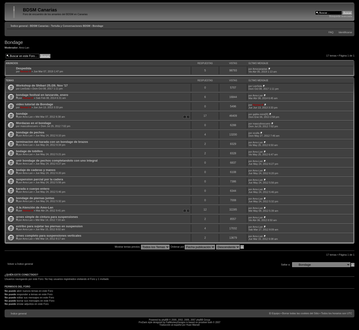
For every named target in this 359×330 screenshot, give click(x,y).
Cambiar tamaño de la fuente (348, 25)
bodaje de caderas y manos (35, 170)
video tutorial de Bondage (34, 104)
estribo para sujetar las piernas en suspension (49, 226)
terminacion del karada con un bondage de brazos (52, 141)
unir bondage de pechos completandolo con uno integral (57, 160)
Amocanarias (260, 69)
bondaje (22, 113)
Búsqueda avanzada (340, 16)
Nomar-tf (25, 71)
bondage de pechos (30, 132)
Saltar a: (285, 264)
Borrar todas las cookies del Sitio (300, 313)
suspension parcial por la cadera (39, 179)
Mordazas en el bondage (33, 123)
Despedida (23, 68)
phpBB (165, 320)
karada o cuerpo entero (32, 188)
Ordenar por (193, 246)
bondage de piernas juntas (35, 198)
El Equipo (274, 313)
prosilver (203, 322)
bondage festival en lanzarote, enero (42, 95)
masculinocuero (29, 126)
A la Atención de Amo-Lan (34, 207)
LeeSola (25, 88)
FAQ (331, 32)
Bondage (97, 25)
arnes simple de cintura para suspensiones (47, 217)
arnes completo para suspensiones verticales (48, 235)
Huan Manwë (193, 325)
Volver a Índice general (20, 263)
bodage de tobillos (29, 151)
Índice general (19, 25)
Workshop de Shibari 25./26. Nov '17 (42, 85)
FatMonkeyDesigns (176, 322)
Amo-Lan (24, 47)
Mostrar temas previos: (142, 246)
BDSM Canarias (39, 25)
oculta (256, 133)
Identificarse (345, 32)
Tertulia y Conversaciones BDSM (70, 25)
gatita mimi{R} (260, 114)
